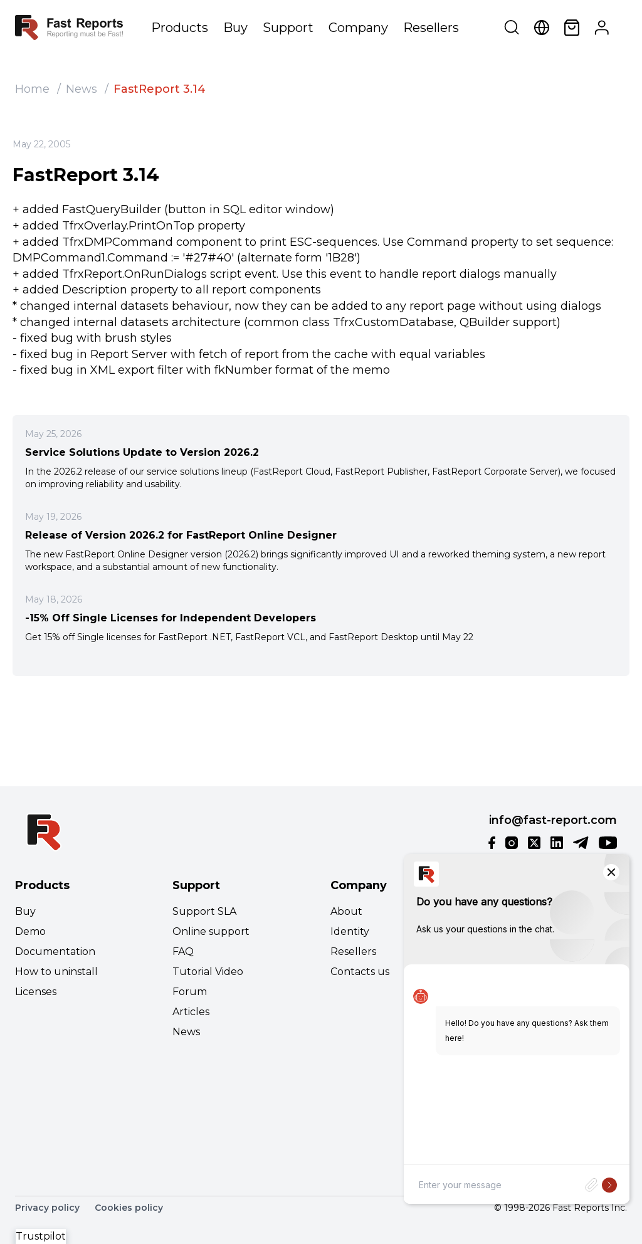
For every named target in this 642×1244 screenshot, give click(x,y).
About (346, 911)
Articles (190, 1012)
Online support (211, 931)
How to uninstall (56, 972)
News (81, 89)
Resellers (431, 27)
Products (179, 27)
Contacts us (359, 972)
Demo (30, 931)
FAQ (183, 951)
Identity (349, 931)
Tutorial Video (207, 972)
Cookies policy (129, 1207)
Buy (235, 27)
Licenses (35, 992)
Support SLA (204, 911)
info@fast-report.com (553, 820)
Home (32, 89)
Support (288, 27)
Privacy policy (47, 1207)
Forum (189, 992)
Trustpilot (41, 1236)
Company (358, 27)
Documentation (55, 951)
